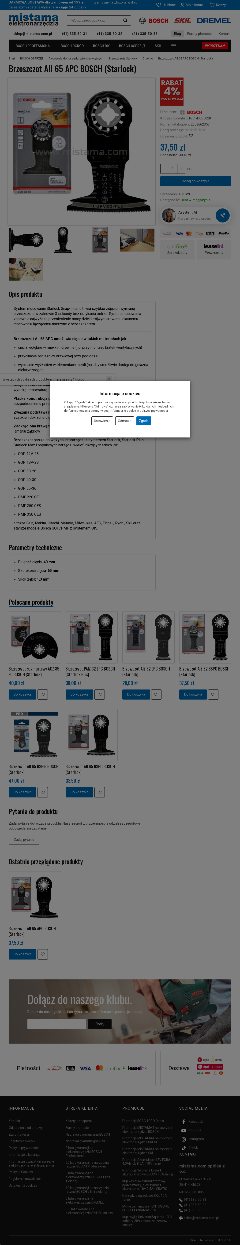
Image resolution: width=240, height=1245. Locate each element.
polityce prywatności (154, 410)
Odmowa (124, 421)
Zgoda (144, 421)
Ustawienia (102, 421)
